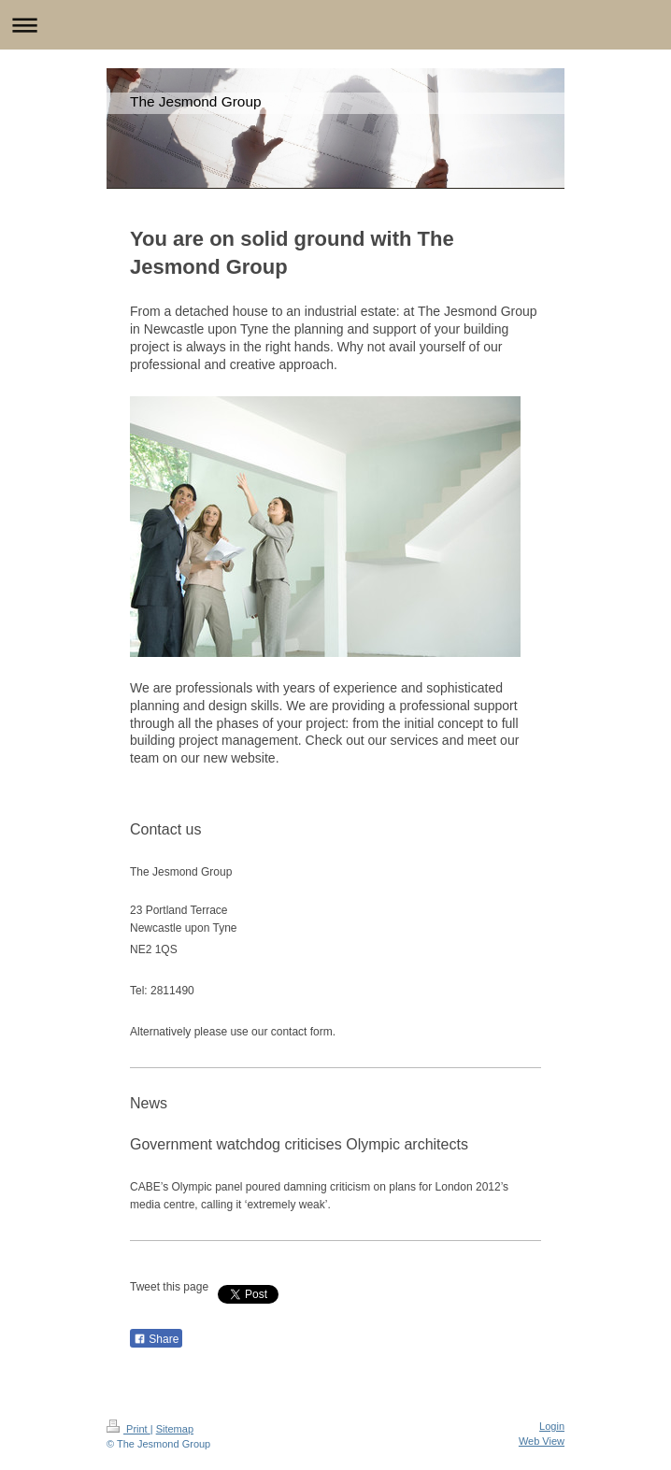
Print (128, 1428)
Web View (541, 1441)
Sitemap (174, 1428)
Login (551, 1426)
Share (156, 1339)
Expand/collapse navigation (335, 25)
